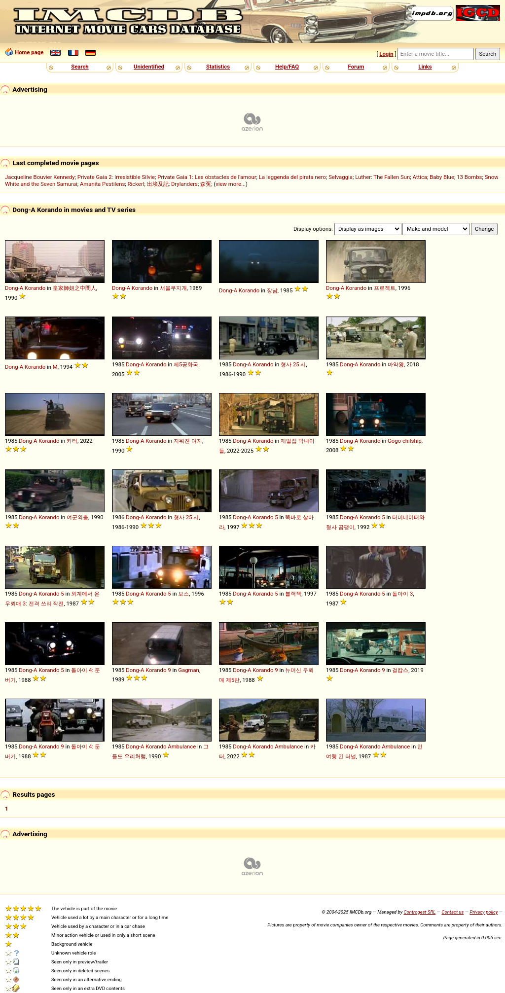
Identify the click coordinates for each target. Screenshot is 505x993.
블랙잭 (293, 593)
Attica (419, 177)
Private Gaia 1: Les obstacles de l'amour (206, 177)
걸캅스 (400, 670)
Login (386, 53)
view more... (231, 183)
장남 (272, 290)
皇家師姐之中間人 (74, 287)
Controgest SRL (419, 912)
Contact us (452, 912)
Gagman (188, 670)
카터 (72, 440)
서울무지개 (173, 287)
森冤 (205, 183)
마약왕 (396, 364)
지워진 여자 (188, 440)
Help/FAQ (287, 66)
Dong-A (14, 287)
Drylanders (184, 183)
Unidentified (149, 66)
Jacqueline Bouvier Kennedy (40, 177)
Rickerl (136, 183)
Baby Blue (442, 177)
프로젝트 (385, 287)
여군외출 (77, 517)
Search (79, 66)
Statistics (218, 66)
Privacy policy (483, 912)
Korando (35, 287)
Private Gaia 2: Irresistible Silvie (116, 177)
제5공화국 (186, 364)
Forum (356, 66)
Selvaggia (340, 177)
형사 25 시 (293, 364)
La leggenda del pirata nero (292, 177)
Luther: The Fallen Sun (382, 177)
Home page (29, 52)
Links (425, 66)
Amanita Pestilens (102, 183)
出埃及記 (158, 183)
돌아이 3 (402, 593)
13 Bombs (469, 177)
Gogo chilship (405, 440)
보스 (183, 593)
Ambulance (182, 746)
